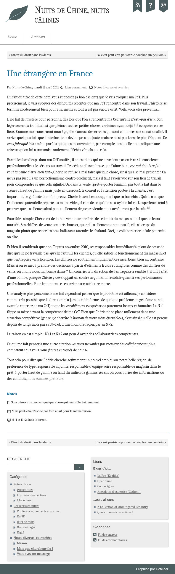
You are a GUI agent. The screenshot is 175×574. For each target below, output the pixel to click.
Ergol (20, 532)
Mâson (22, 543)
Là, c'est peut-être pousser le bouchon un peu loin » (131, 55)
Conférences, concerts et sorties (38, 511)
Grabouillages (26, 527)
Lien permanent (76, 87)
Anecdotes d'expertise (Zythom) (119, 492)
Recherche (18, 459)
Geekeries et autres (26, 506)
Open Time (104, 481)
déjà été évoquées (139, 125)
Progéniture (25, 490)
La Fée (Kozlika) (108, 476)
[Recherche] (40, 467)
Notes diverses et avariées (111, 87)
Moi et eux (24, 500)
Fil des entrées (107, 534)
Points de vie (22, 484)
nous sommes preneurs (45, 378)
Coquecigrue (105, 486)
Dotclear (162, 569)
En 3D (21, 516)
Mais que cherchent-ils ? (35, 549)
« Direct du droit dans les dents (30, 55)
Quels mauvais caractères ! (115, 512)
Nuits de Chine (22, 87)
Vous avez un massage (33, 554)
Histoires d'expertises (31, 495)
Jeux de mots (25, 522)
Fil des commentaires (112, 540)
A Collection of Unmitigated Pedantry (122, 507)
